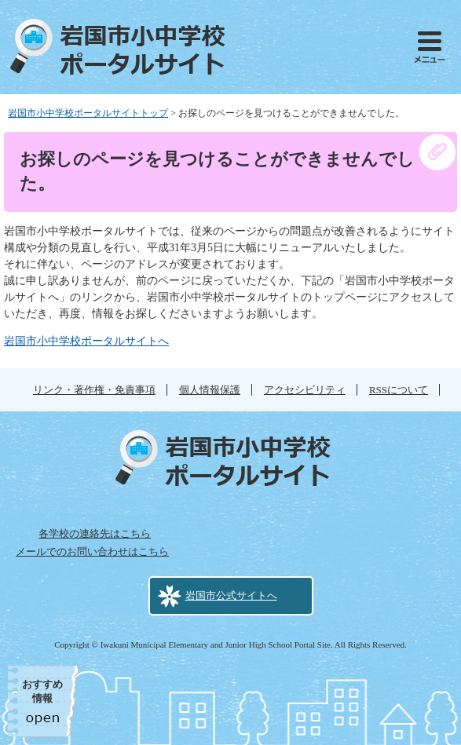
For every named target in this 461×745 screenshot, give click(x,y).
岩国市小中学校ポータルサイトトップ (88, 113)
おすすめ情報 (42, 691)
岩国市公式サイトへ (231, 595)
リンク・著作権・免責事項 (94, 390)
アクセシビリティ (305, 390)
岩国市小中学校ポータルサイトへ (86, 341)
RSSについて (398, 390)
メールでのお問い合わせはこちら (92, 551)
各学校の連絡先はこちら (94, 533)
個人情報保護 (209, 390)
